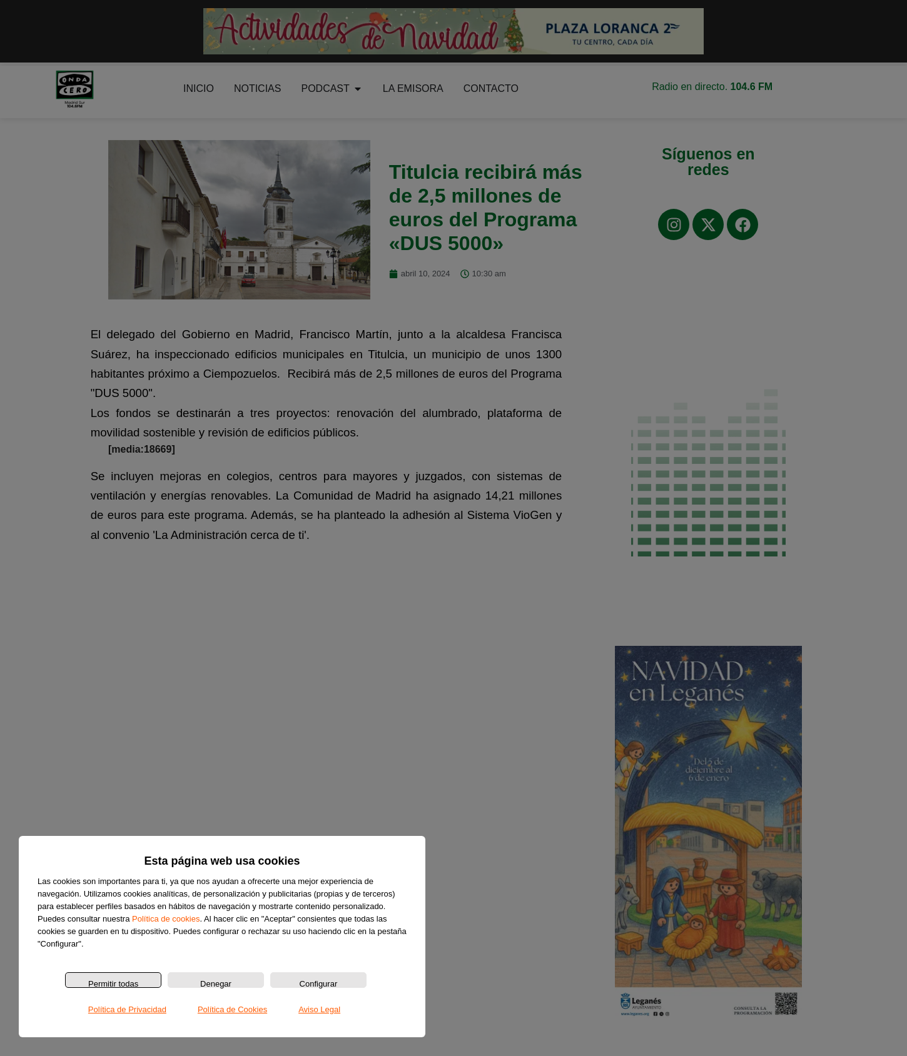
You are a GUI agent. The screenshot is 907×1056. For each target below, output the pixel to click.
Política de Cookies (232, 1009)
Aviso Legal (319, 1009)
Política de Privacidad (127, 1009)
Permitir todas (113, 983)
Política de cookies (166, 918)
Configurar (319, 983)
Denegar (215, 983)
